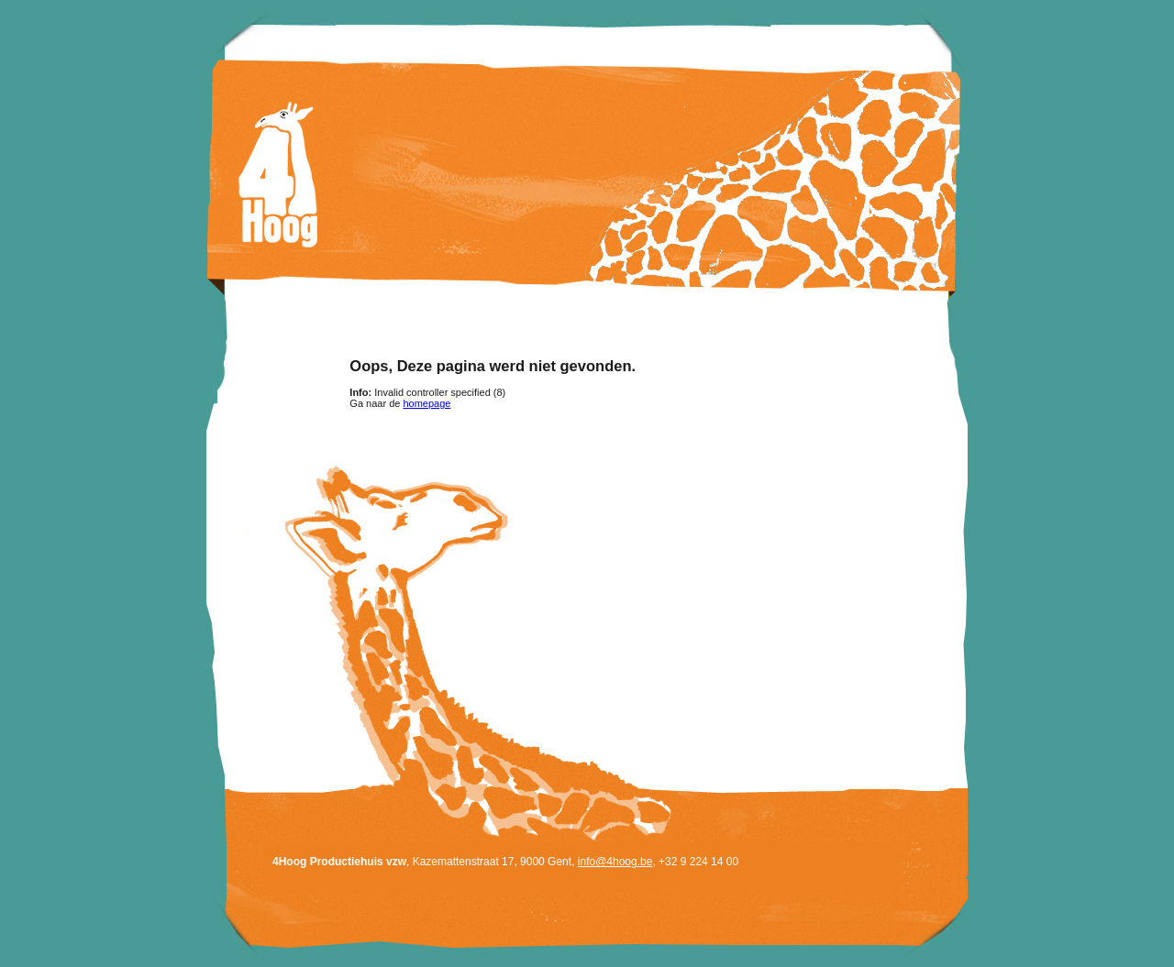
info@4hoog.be (615, 861)
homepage (426, 403)
